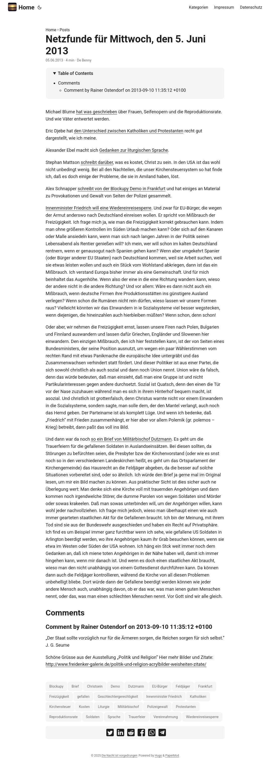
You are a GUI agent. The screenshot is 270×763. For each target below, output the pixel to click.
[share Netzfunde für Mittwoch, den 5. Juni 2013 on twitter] (110, 733)
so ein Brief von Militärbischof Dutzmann (131, 439)
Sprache (114, 717)
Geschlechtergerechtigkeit (118, 697)
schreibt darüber (97, 162)
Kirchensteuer (60, 707)
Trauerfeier (136, 717)
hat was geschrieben (96, 111)
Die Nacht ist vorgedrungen (119, 755)
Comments (69, 83)
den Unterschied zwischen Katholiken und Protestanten (128, 130)
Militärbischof (128, 707)
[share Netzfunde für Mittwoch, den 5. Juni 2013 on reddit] (131, 733)
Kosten (84, 707)
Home (21, 7)
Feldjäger (183, 686)
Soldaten (93, 717)
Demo (115, 686)
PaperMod (172, 755)
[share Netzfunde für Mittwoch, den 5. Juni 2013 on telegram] (162, 733)
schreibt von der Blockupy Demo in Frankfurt (121, 188)
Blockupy (56, 686)
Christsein (95, 686)
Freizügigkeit (59, 697)
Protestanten (186, 707)
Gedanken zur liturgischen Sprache (133, 150)
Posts (65, 30)
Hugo (158, 755)
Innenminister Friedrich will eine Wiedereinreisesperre (99, 208)
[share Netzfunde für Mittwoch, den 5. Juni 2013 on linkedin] (120, 733)
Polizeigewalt (157, 707)
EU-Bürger (160, 686)
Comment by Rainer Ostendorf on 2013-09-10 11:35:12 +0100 (125, 90)
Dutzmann (136, 686)
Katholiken (198, 697)
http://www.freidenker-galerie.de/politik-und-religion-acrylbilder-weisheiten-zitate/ (126, 664)
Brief (75, 686)
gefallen (83, 697)
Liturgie (104, 707)
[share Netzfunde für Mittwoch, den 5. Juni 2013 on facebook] (141, 733)
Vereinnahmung (166, 717)
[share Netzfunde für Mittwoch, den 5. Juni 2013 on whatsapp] (151, 733)
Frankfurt (205, 686)
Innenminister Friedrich (164, 697)
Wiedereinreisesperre (202, 717)
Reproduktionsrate (63, 717)
